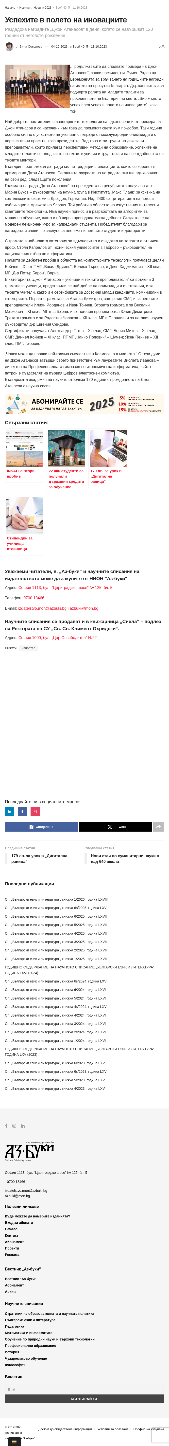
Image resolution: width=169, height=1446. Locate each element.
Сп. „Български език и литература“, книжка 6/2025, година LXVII (56, 916)
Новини (24, 7)
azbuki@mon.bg (84, 608)
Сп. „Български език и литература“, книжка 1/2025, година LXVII (56, 959)
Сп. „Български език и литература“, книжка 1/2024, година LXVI (55, 1041)
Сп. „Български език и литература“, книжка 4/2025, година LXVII (56, 933)
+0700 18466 (15, 1181)
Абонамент (14, 1242)
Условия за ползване (112, 1429)
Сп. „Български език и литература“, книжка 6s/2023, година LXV (56, 1071)
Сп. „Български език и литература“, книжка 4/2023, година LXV (55, 1088)
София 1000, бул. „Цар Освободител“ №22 (57, 638)
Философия (15, 1365)
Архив (10, 1292)
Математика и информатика (28, 1333)
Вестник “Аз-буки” (20, 1279)
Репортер (28, 648)
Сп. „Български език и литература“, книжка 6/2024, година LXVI (55, 990)
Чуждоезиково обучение (26, 1358)
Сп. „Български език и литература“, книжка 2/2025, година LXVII (56, 950)
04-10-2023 (59, 46)
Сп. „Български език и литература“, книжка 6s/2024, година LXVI (56, 981)
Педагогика (14, 1326)
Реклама (12, 1255)
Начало (10, 7)
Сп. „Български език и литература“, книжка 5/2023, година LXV (55, 1080)
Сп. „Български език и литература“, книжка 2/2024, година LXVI (55, 1032)
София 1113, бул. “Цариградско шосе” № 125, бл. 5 (64, 588)
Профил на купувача (148, 1429)
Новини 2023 (42, 7)
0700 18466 (33, 598)
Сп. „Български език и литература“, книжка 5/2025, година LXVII (56, 925)
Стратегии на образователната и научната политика (49, 1314)
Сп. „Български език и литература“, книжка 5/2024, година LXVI (55, 998)
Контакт (11, 1235)
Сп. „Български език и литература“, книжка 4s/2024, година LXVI (56, 1007)
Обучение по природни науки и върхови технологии (50, 1339)
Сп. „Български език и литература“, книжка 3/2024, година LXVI (55, 1024)
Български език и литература (30, 1320)
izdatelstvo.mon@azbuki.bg (42, 608)
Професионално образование (30, 1346)
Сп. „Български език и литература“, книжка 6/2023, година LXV (55, 1063)
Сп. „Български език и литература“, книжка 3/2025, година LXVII (56, 942)
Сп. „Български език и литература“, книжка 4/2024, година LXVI (55, 1015)
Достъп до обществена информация (65, 1429)
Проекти (12, 1248)
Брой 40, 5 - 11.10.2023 (71, 7)
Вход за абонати (19, 1223)
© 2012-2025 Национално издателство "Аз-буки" (20, 1433)
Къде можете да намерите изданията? (37, 1216)
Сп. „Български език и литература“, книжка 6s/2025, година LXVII (56, 908)
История (12, 1352)
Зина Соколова (31, 46)
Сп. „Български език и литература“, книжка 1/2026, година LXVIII (56, 899)
